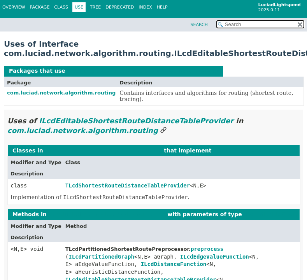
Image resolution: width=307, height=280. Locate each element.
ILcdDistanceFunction (174, 264)
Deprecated (119, 7)
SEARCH (199, 24)
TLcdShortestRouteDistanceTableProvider (127, 185)
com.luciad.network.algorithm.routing (61, 93)
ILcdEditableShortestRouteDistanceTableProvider (142, 71)
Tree (95, 7)
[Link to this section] (163, 130)
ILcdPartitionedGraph (101, 257)
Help (162, 7)
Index (145, 7)
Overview (13, 7)
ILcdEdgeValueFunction (214, 257)
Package (40, 7)
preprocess (207, 249)
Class (61, 7)
